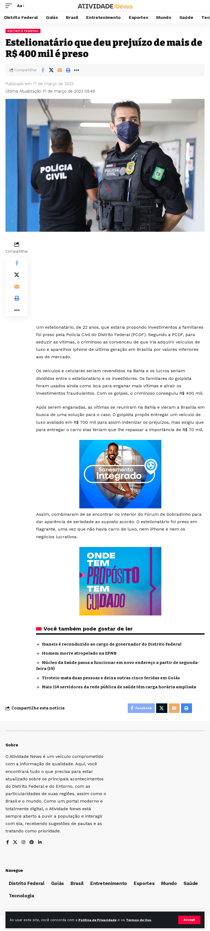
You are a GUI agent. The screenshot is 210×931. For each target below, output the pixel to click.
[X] (16, 844)
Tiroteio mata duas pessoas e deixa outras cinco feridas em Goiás (111, 677)
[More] (76, 70)
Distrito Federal (23, 30)
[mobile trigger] (10, 5)
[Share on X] (51, 70)
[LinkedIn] (41, 844)
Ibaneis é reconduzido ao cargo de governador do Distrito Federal (112, 644)
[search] (200, 5)
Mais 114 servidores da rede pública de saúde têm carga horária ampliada (119, 686)
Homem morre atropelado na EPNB (79, 653)
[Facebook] (7, 844)
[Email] (59, 70)
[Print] (68, 70)
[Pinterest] (33, 844)
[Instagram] (24, 844)
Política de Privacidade (100, 920)
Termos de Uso (145, 920)
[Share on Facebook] (42, 70)
